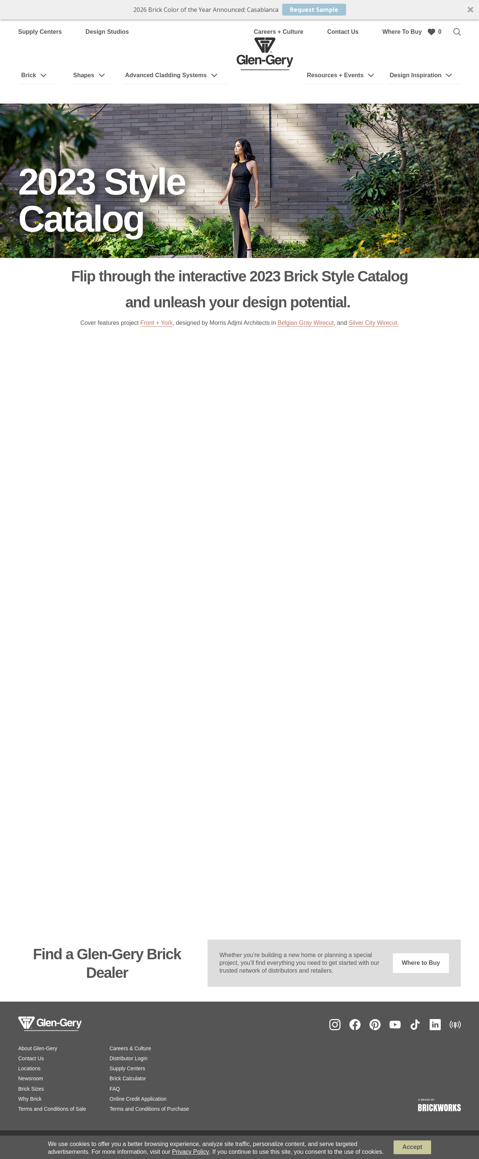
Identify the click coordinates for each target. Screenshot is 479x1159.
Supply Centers (40, 32)
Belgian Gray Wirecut (306, 323)
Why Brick (30, 1099)
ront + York (158, 323)
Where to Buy (421, 963)
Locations (29, 1068)
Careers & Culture (130, 1048)
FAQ (115, 1089)
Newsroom (30, 1078)
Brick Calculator (128, 1078)
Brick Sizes (31, 1089)
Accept (412, 1147)
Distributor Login (128, 1058)
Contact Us (342, 32)
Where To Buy (402, 32)
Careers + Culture (278, 32)
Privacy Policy (190, 1152)
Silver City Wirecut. (374, 323)
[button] (239, 9)
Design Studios (106, 32)
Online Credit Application (138, 1099)
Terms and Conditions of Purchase (149, 1109)
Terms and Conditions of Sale (52, 1109)
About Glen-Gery (37, 1048)
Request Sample (314, 10)
